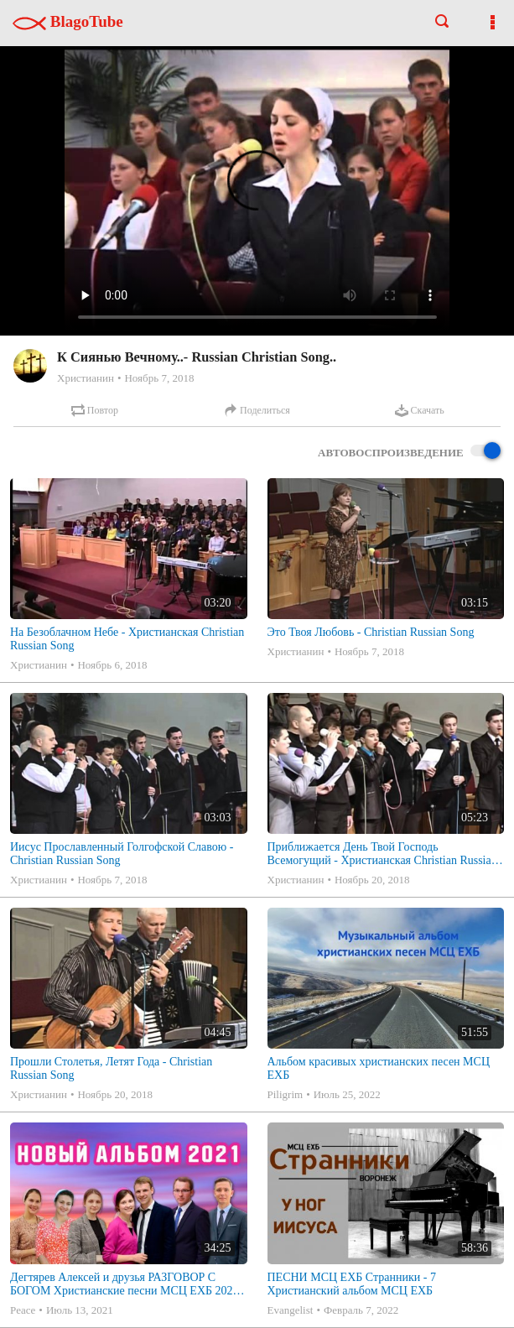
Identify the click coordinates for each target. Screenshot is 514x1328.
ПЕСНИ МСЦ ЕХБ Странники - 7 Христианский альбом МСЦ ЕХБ (351, 1284)
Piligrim (285, 1094)
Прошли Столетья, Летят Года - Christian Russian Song (111, 1068)
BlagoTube (68, 21)
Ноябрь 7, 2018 (159, 378)
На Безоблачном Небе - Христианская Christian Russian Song (127, 639)
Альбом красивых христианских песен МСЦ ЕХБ (379, 1068)
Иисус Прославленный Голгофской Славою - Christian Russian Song (121, 854)
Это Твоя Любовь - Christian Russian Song (371, 632)
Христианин (85, 378)
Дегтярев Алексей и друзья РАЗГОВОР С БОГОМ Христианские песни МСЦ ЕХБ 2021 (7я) (124, 1284)
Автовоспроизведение (409, 452)
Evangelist (290, 1310)
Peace (22, 1310)
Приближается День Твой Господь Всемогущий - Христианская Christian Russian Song (382, 854)
